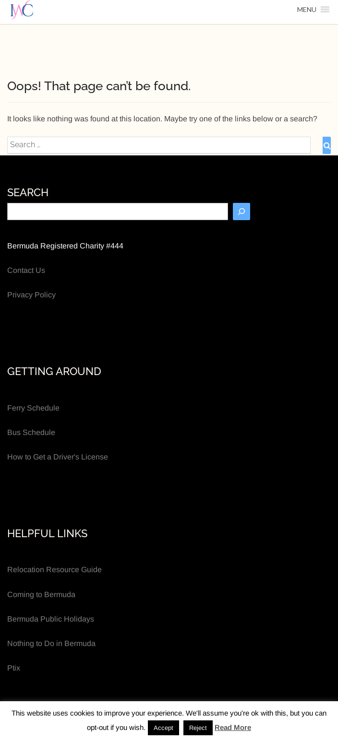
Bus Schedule (31, 432)
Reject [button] (198, 727)
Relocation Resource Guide (54, 569)
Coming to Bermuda (41, 594)
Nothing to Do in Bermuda (51, 643)
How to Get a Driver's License (57, 457)
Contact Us (26, 270)
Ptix (13, 668)
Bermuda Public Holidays (50, 619)
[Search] (241, 211)
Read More (233, 727)
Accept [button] (163, 727)
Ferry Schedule (33, 408)
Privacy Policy (31, 295)
